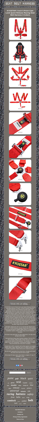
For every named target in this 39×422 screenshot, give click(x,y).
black (23, 378)
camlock (11, 400)
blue (31, 385)
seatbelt (30, 383)
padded (24, 401)
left (8, 383)
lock (15, 403)
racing (10, 394)
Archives (20, 412)
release (16, 387)
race (24, 403)
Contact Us (20, 414)
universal (14, 390)
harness (20, 394)
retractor (23, 391)
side (29, 391)
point (10, 378)
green (12, 383)
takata (19, 385)
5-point (25, 383)
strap (27, 397)
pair (17, 379)
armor (19, 401)
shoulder (14, 385)
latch (23, 397)
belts (18, 397)
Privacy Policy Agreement (20, 416)
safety (30, 394)
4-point (23, 388)
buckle (20, 403)
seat (18, 382)
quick (30, 378)
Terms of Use (20, 419)
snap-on (25, 385)
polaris (29, 388)
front (12, 397)
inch (8, 385)
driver (10, 388)
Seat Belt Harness (20, 409)
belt (30, 400)
